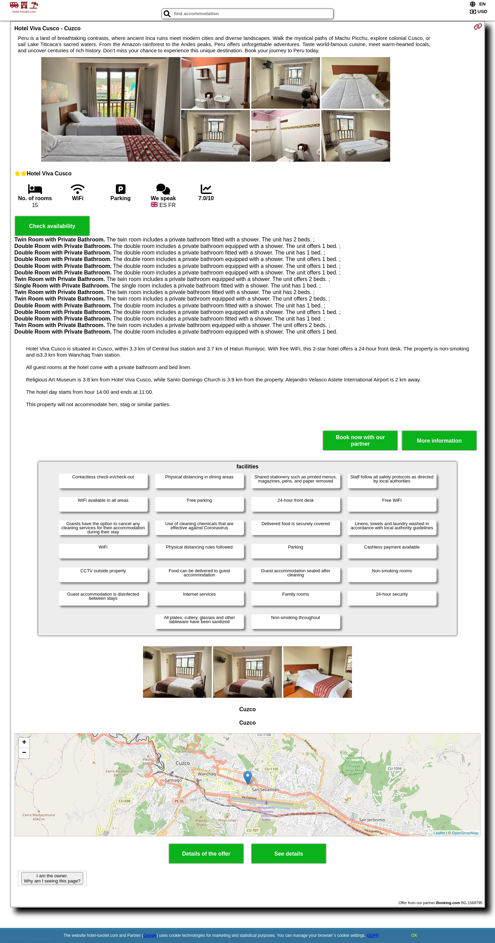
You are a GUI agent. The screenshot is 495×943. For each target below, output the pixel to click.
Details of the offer (206, 854)
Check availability (52, 226)
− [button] (24, 753)
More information (439, 441)
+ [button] (24, 743)
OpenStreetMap (465, 833)
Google (150, 935)
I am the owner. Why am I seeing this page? (52, 878)
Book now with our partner (360, 440)
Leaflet (439, 833)
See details (288, 854)
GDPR (373, 935)
